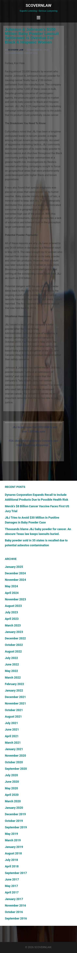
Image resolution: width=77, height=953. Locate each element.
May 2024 (11, 586)
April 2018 (12, 866)
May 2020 (11, 788)
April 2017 (12, 892)
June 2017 (12, 879)
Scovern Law (15, 50)
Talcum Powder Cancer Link (21, 53)
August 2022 (13, 651)
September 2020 (16, 768)
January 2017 (14, 899)
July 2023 (11, 612)
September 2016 (16, 918)
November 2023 (15, 599)
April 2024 (12, 593)
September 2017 (16, 873)
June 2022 (12, 664)
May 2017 (11, 886)
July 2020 (11, 775)
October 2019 (14, 821)
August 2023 (13, 605)
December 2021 (15, 697)
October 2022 (14, 645)
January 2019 (14, 847)
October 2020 (14, 762)
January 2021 (14, 749)
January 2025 (14, 566)
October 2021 (14, 710)
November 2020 (15, 755)
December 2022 (15, 638)
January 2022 (14, 690)
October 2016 (14, 912)
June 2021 (12, 729)
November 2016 (15, 905)
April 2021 (12, 736)
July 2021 (11, 723)
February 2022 (14, 684)
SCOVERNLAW (38, 5)
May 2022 (11, 671)
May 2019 (11, 833)
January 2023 (14, 632)
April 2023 (12, 618)
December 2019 (15, 814)
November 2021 (15, 703)
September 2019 (16, 827)
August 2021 (13, 716)
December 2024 (15, 573)
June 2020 (12, 781)
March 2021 (13, 742)
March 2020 (13, 801)
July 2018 (11, 860)
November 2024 (15, 579)
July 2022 (11, 658)
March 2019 (13, 840)
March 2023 (13, 625)
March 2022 (13, 677)
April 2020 (12, 794)
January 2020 (14, 807)
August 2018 (13, 853)
